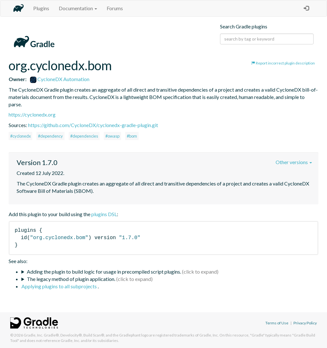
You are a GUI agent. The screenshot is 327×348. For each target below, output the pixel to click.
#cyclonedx (20, 136)
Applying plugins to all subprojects (59, 286)
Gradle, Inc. (33, 335)
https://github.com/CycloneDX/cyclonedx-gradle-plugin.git (93, 125)
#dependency (50, 136)
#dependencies (84, 136)
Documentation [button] (78, 8)
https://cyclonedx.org (32, 114)
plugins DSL (104, 214)
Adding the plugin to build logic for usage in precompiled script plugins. (104, 272)
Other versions (294, 162)
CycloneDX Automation (59, 79)
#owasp (112, 136)
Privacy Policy (305, 323)
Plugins (41, 8)
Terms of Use (276, 323)
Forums (115, 8)
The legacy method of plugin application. (71, 279)
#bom (132, 136)
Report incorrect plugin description (283, 63)
